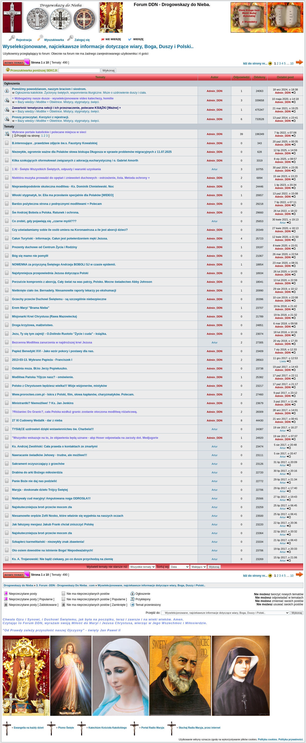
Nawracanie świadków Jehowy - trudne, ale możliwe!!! (49, 455)
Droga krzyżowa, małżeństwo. (32, 325)
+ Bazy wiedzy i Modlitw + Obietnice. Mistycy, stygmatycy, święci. (57, 102)
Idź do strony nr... (258, 63)
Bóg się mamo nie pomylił (30, 256)
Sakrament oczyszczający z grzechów (38, 463)
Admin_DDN (214, 91)
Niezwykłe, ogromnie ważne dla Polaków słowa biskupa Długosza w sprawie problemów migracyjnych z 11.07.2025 (91, 152)
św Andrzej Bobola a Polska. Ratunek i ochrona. (45, 212)
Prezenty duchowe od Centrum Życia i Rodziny (44, 247)
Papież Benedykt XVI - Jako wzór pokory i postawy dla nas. (53, 351)
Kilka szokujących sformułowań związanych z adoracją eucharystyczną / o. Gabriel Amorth (75, 160)
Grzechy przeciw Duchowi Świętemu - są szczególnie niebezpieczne (59, 299)
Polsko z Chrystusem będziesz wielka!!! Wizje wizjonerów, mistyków (59, 386)
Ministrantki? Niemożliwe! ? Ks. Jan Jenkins (42, 403)
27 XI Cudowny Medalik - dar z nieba (37, 420)
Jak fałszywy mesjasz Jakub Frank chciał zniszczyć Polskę (53, 524)
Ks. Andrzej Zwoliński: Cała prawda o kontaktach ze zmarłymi (55, 446)
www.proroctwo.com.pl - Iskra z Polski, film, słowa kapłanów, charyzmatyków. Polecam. (73, 394)
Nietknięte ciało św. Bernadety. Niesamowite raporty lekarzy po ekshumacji (64, 290)
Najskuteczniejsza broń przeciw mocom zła (42, 507)
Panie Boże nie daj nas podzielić (34, 481)
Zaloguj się (78, 40)
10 (292, 63)
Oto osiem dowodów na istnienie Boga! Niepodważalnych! (52, 550)
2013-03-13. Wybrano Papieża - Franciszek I (42, 360)
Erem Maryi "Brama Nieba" (30, 308)
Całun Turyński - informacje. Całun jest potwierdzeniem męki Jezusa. (60, 238)
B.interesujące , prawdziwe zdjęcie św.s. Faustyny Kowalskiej (54, 143)
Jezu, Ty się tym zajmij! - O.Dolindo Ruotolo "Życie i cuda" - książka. (59, 334)
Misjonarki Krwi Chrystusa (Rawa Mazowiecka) (44, 316)
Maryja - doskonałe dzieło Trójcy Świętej (40, 489)
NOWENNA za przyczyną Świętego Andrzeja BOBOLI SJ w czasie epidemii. (64, 264)
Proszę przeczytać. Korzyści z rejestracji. (40, 117)
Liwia (283, 361)
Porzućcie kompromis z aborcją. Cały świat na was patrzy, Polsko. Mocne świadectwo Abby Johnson (82, 282)
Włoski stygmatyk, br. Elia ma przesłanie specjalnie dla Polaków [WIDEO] (63, 195)
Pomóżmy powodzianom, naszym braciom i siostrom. (49, 89)
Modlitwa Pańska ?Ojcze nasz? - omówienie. (43, 377)
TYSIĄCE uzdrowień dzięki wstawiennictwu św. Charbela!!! (53, 429)
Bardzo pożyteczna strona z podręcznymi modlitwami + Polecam (57, 204)
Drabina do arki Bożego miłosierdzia (37, 472)
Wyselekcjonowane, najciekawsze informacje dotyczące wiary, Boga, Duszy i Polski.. (98, 46)
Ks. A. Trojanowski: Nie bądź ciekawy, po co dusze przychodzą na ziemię (62, 559)
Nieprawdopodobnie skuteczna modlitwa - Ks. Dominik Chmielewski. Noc (63, 186)
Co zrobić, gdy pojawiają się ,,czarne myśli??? (44, 221)
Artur (214, 169)
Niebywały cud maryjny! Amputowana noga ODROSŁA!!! (51, 498)
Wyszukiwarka (51, 40)
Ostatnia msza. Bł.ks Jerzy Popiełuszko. (39, 368)
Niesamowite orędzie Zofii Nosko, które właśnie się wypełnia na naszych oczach (67, 515)
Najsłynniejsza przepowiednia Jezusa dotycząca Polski (50, 273)
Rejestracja (20, 40)
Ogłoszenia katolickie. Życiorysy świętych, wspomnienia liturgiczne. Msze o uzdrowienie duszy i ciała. (81, 92)
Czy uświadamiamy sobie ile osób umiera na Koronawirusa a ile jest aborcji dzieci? (70, 230)
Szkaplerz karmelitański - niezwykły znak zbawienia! (48, 541)
